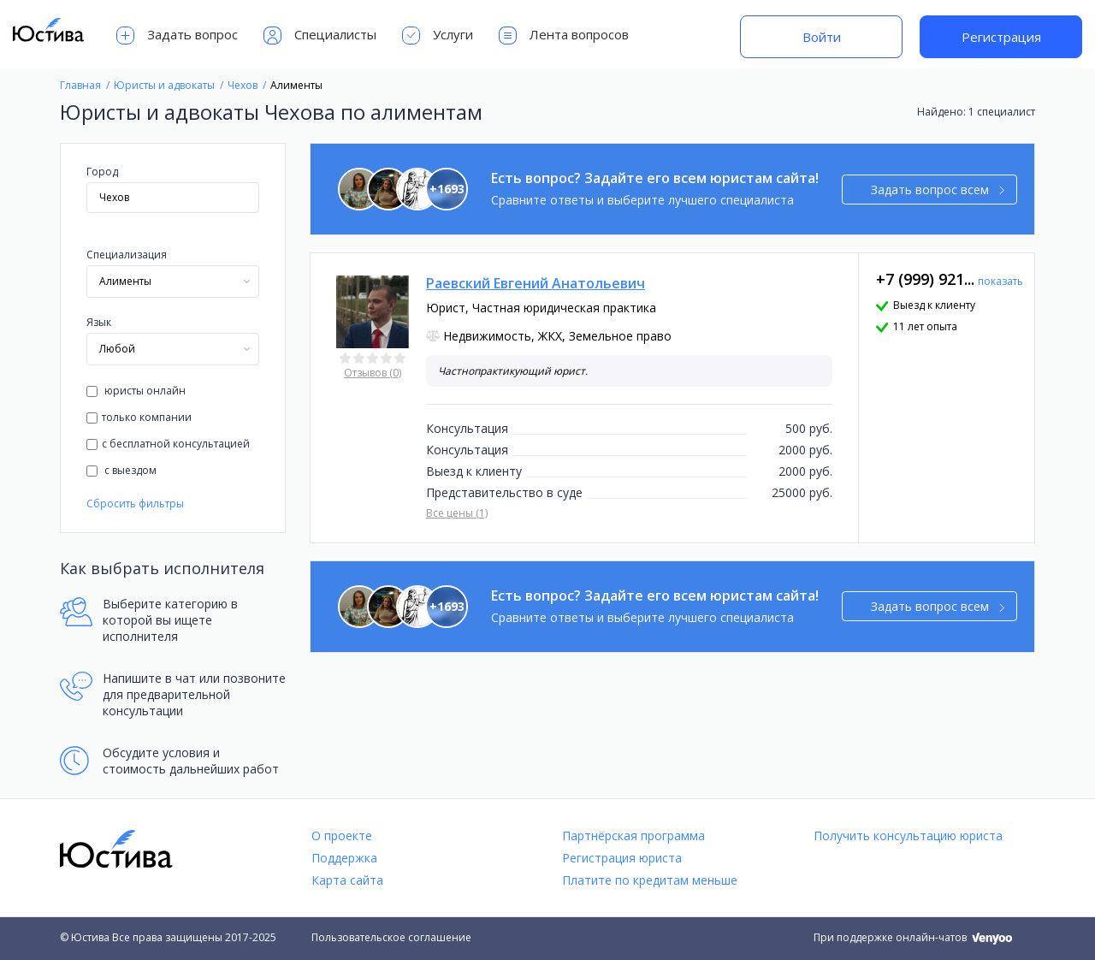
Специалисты (319, 35)
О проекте (341, 835)
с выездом (121, 470)
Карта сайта (347, 880)
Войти (821, 36)
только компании (139, 417)
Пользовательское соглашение (391, 937)
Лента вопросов (564, 35)
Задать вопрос (177, 35)
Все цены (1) (457, 513)
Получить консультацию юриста (908, 835)
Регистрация (1001, 36)
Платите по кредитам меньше (649, 880)
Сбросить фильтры (135, 503)
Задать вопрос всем (938, 189)
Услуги (437, 35)
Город (102, 171)
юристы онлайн (136, 390)
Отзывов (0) (372, 372)
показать (1000, 281)
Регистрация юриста (622, 858)
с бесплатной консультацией (168, 443)
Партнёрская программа (633, 835)
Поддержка (344, 858)
